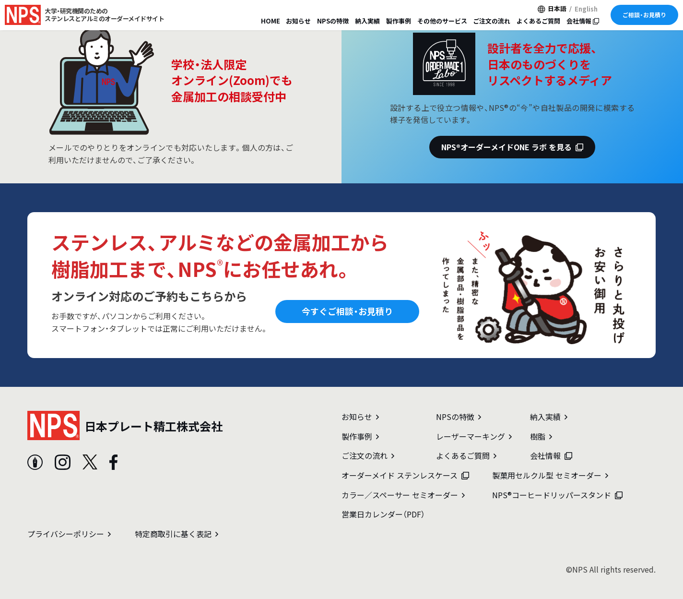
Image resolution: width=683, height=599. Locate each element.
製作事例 (398, 20)
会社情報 (582, 20)
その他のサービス (442, 20)
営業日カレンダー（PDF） (383, 514)
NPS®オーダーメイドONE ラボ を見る (512, 147)
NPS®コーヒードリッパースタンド (557, 495)
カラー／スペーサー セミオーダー (403, 495)
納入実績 (367, 20)
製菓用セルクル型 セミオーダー (550, 475)
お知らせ (298, 20)
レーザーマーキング (474, 436)
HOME (270, 20)
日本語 (557, 8)
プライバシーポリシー (69, 533)
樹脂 (541, 436)
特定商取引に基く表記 (176, 533)
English (586, 9)
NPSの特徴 (333, 20)
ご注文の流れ (491, 20)
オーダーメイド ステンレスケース (405, 475)
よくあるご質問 (538, 20)
